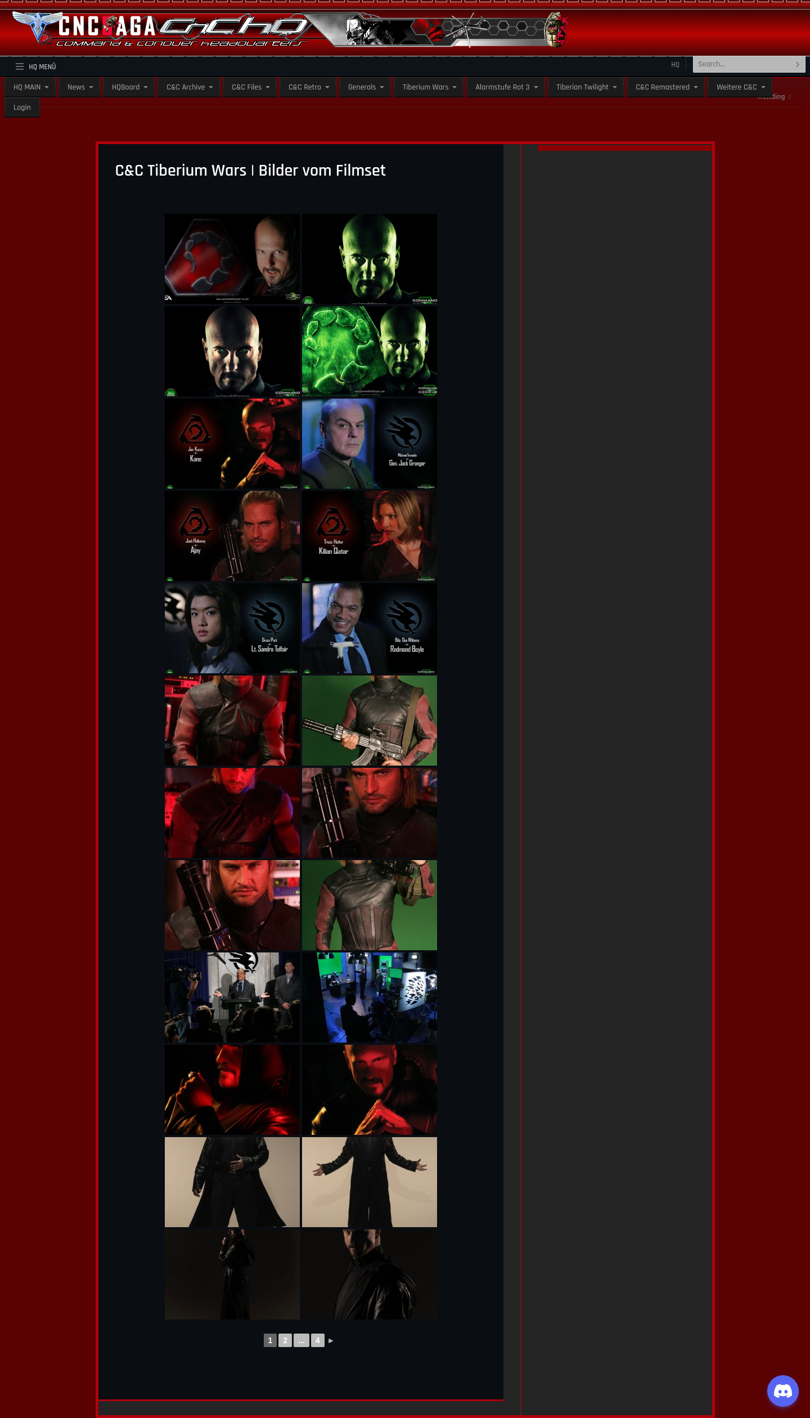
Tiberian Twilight (583, 87)
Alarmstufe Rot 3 (502, 87)
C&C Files (247, 87)
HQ (675, 64)
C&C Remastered (663, 87)
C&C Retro (305, 87)
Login (22, 107)
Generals (362, 87)
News (76, 87)
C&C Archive (185, 87)
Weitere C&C (737, 87)
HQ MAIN (27, 87)
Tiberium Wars (425, 87)
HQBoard (126, 87)
